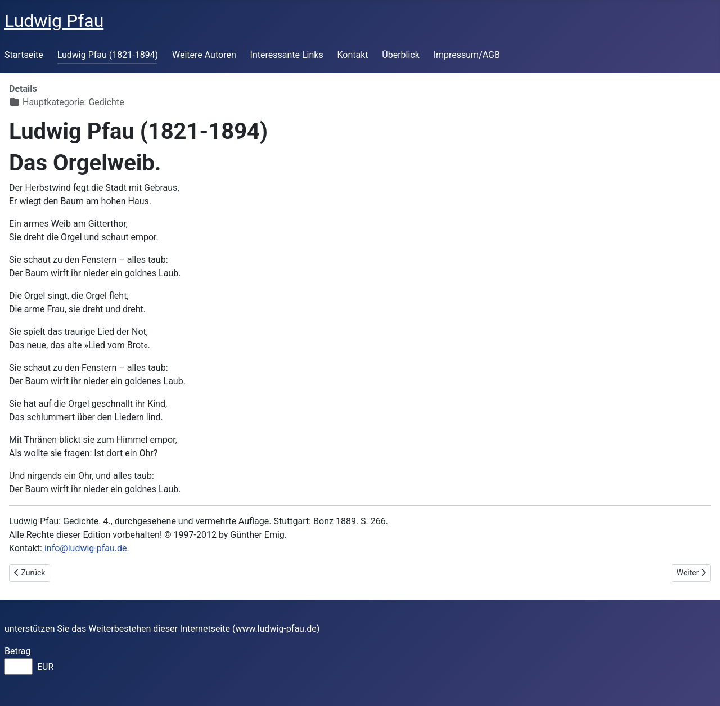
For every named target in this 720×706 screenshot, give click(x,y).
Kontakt (352, 55)
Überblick (401, 55)
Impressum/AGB (467, 55)
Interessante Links (286, 55)
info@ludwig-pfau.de (85, 548)
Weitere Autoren (204, 55)
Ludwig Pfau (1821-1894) (108, 55)
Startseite (23, 55)
